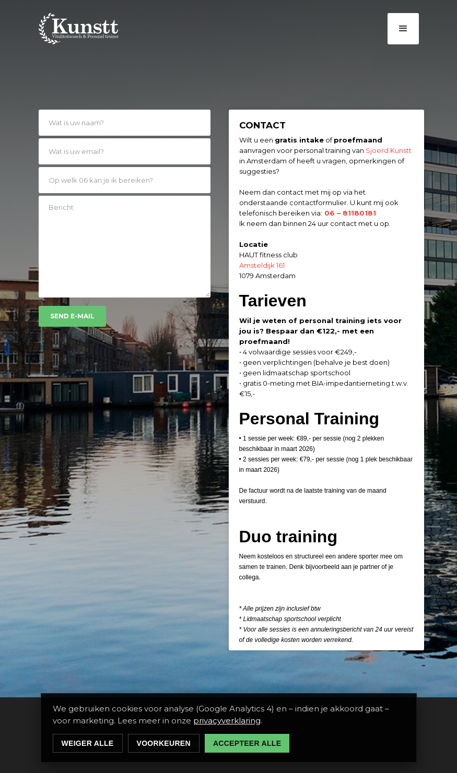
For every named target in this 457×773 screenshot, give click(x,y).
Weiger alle (88, 743)
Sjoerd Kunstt (389, 150)
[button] (403, 28)
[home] (79, 28)
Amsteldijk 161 (262, 265)
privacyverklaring (227, 721)
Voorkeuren (164, 743)
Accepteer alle (247, 743)
